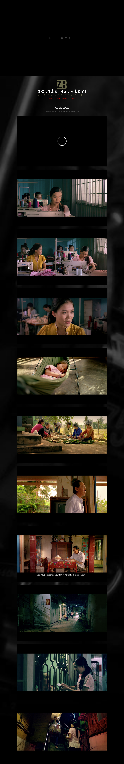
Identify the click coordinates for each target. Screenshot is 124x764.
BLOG (73, 98)
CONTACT (64, 98)
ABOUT (58, 98)
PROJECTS (52, 98)
